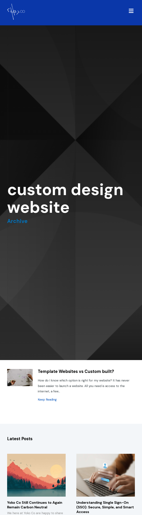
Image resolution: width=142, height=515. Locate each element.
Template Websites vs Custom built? (76, 371)
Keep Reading (47, 399)
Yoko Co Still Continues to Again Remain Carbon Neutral (34, 504)
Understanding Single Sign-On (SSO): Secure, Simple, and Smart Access (105, 507)
